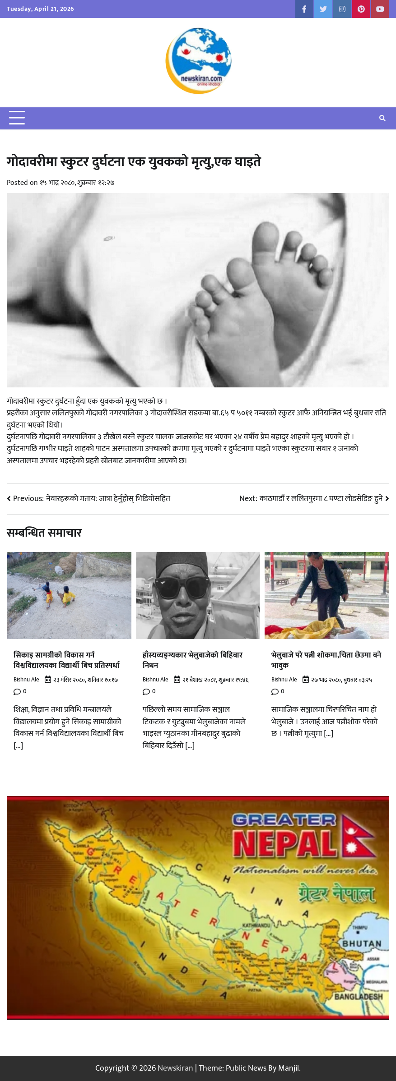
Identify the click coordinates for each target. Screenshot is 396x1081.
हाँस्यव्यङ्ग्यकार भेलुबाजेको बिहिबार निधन (196, 660)
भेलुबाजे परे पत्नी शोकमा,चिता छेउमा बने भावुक (323, 660)
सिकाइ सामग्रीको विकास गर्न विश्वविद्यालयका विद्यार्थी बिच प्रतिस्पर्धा (69, 660)
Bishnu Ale (26, 680)
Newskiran (175, 1068)
